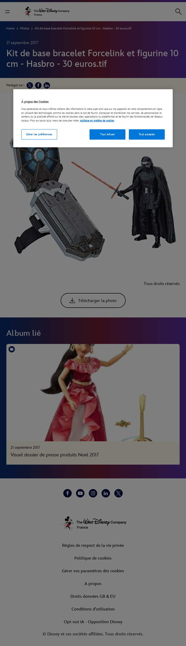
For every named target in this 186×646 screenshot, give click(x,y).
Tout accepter (147, 134)
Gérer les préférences (39, 134)
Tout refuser (107, 134)
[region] (93, 118)
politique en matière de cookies (97, 120)
